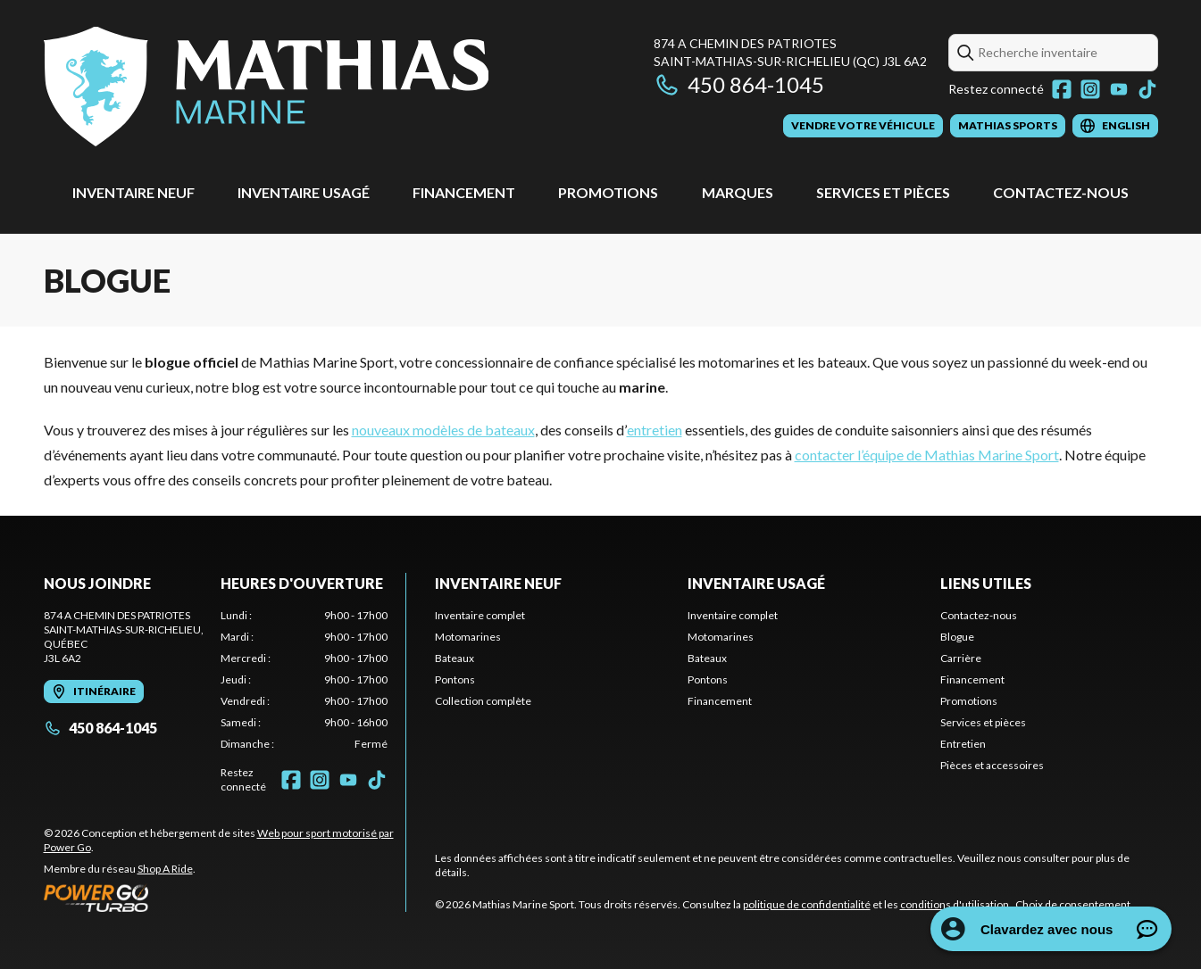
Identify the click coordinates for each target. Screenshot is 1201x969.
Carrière (960, 658)
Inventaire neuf (133, 192)
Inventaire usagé (304, 192)
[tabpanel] (304, 680)
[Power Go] (224, 897)
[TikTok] (1147, 89)
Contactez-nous (1061, 192)
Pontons (455, 679)
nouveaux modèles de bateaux (443, 429)
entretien (654, 429)
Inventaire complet (480, 615)
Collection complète (483, 701)
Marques (737, 192)
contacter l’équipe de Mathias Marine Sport (927, 454)
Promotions (608, 192)
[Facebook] (1061, 89)
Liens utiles (985, 583)
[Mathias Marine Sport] (266, 86)
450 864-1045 (739, 84)
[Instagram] (1090, 89)
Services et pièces (883, 192)
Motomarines (468, 636)
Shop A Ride (165, 868)
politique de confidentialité (807, 904)
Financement (464, 192)
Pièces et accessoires (992, 765)
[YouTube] (1119, 89)
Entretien (963, 743)
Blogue (957, 636)
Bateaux (454, 658)
